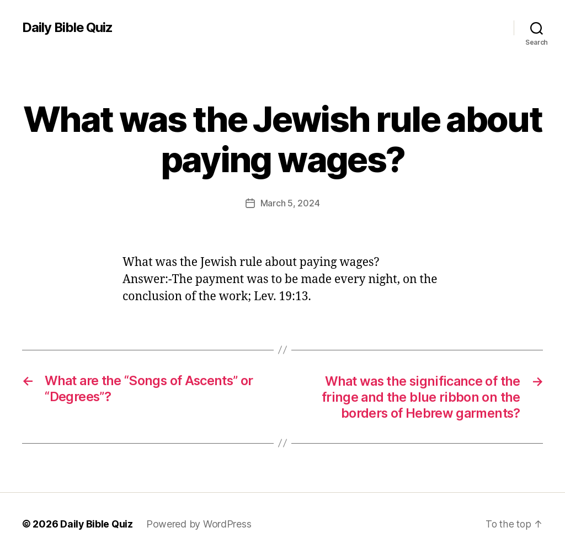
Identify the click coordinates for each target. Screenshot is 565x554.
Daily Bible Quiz (68, 27)
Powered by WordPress (199, 523)
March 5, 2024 (290, 203)
